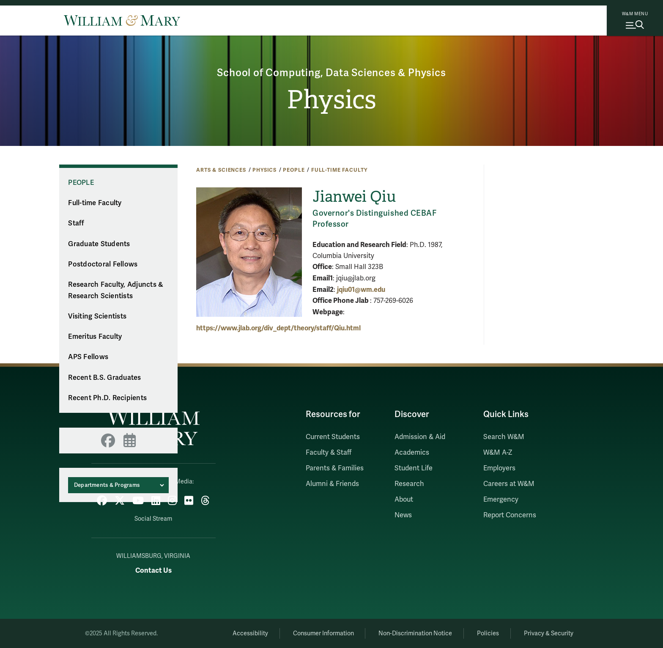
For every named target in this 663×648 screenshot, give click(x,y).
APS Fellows (88, 357)
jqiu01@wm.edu (361, 290)
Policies (488, 633)
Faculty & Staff (328, 452)
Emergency (500, 499)
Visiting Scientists (97, 316)
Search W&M (503, 437)
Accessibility (250, 633)
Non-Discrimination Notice (415, 633)
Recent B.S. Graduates (104, 377)
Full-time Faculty (339, 170)
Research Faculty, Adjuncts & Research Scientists (115, 290)
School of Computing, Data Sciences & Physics (331, 73)
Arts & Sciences (221, 170)
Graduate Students (99, 244)
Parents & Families (335, 468)
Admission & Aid (420, 437)
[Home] (122, 20)
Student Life (414, 468)
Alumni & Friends (332, 484)
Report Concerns (509, 515)
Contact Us (153, 570)
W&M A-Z (497, 452)
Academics (412, 452)
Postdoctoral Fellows (102, 264)
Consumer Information (323, 633)
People (293, 170)
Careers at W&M (508, 484)
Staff (76, 223)
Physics (331, 100)
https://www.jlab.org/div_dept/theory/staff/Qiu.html (278, 328)
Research (409, 484)
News (403, 515)
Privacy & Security (548, 633)
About (404, 499)
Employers (499, 468)
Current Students (333, 437)
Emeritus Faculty (95, 336)
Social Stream (153, 518)
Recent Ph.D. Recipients (107, 398)
